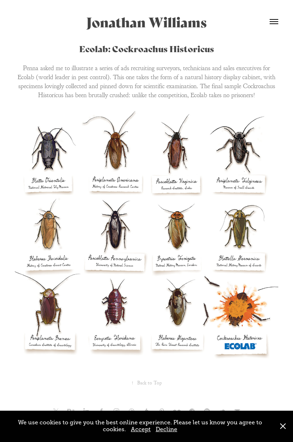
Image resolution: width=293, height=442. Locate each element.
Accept (141, 429)
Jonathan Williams (146, 21)
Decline (166, 429)
